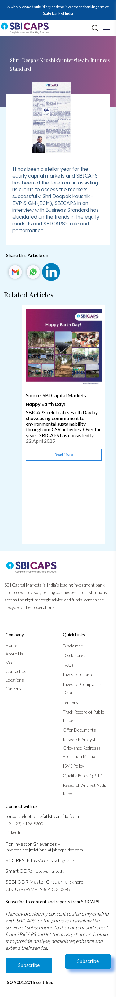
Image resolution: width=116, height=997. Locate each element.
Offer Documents (79, 729)
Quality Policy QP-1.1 (83, 775)
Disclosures (74, 655)
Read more (64, 454)
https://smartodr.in (50, 871)
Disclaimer (73, 645)
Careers (13, 688)
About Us (14, 653)
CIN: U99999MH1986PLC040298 (38, 889)
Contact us (16, 671)
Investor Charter (79, 674)
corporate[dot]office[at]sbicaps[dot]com (42, 816)
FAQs (68, 665)
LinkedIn (14, 832)
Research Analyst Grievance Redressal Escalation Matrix (82, 748)
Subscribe (88, 961)
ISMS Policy (73, 765)
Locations (15, 679)
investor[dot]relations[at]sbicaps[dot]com (44, 849)
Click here (74, 882)
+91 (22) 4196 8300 (24, 823)
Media (11, 662)
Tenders (70, 702)
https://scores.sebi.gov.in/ (50, 860)
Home (11, 645)
